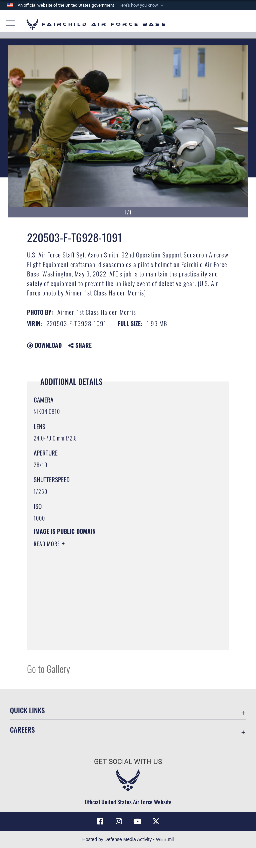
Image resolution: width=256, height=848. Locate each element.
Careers (22, 729)
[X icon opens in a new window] (156, 821)
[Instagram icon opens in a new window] (119, 821)
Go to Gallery (48, 668)
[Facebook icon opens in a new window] (100, 821)
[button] (141, 5)
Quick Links (27, 710)
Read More (48, 544)
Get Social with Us (128, 762)
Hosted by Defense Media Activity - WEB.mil (128, 839)
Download (44, 345)
